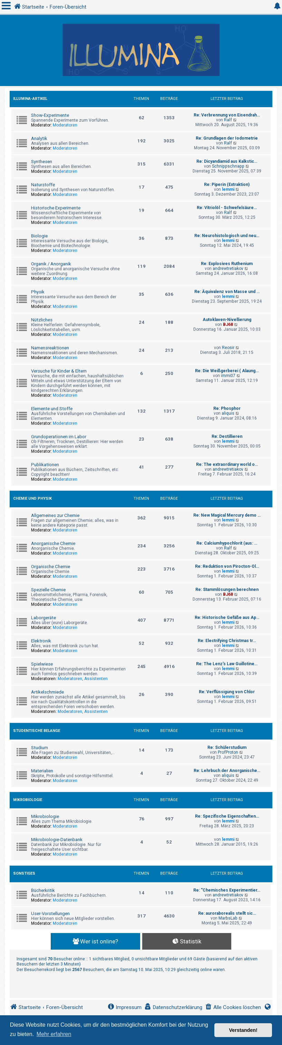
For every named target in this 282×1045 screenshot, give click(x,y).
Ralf (228, 119)
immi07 (228, 375)
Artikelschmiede (47, 692)
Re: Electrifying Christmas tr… (227, 640)
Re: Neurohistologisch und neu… (226, 235)
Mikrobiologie (27, 800)
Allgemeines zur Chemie (55, 515)
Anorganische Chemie (53, 543)
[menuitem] (233, 1007)
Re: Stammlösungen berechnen (227, 589)
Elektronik (41, 640)
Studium (39, 747)
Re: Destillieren (227, 436)
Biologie (39, 235)
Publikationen (45, 464)
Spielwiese (42, 664)
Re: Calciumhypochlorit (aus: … (226, 543)
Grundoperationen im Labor (58, 436)
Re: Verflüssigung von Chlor (227, 691)
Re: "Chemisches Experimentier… (226, 890)
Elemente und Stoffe (51, 408)
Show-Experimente (50, 115)
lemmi (228, 189)
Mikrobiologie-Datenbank (56, 839)
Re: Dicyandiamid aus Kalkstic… (226, 161)
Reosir (228, 347)
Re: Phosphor (227, 408)
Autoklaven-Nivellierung (227, 319)
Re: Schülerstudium (226, 747)
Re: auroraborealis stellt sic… (227, 913)
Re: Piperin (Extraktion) (227, 184)
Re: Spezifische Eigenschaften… (227, 816)
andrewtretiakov (228, 268)
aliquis (228, 413)
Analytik (39, 138)
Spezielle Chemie (48, 589)
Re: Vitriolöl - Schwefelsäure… (227, 207)
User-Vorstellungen (50, 913)
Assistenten (96, 678)
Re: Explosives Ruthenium (227, 263)
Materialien (42, 770)
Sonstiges (24, 873)
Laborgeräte (43, 617)
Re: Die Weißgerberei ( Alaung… (227, 370)
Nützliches (41, 319)
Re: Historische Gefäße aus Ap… (227, 617)
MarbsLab (227, 918)
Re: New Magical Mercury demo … (227, 515)
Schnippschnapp (228, 166)
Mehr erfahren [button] (54, 1034)
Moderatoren (65, 125)
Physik (38, 291)
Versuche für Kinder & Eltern (59, 371)
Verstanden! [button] (243, 1030)
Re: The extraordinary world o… (227, 464)
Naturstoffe (43, 184)
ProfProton (228, 752)
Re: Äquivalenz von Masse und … (227, 291)
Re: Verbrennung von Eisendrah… (227, 115)
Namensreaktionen (50, 347)
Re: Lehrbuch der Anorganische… (227, 770)
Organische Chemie (50, 566)
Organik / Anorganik (51, 263)
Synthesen (41, 161)
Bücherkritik (43, 890)
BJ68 (228, 324)
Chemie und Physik (32, 498)
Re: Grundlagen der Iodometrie (227, 138)
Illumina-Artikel (30, 98)
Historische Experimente (55, 207)
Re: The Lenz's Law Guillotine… (226, 663)
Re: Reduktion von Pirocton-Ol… (227, 566)
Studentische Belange (36, 730)
